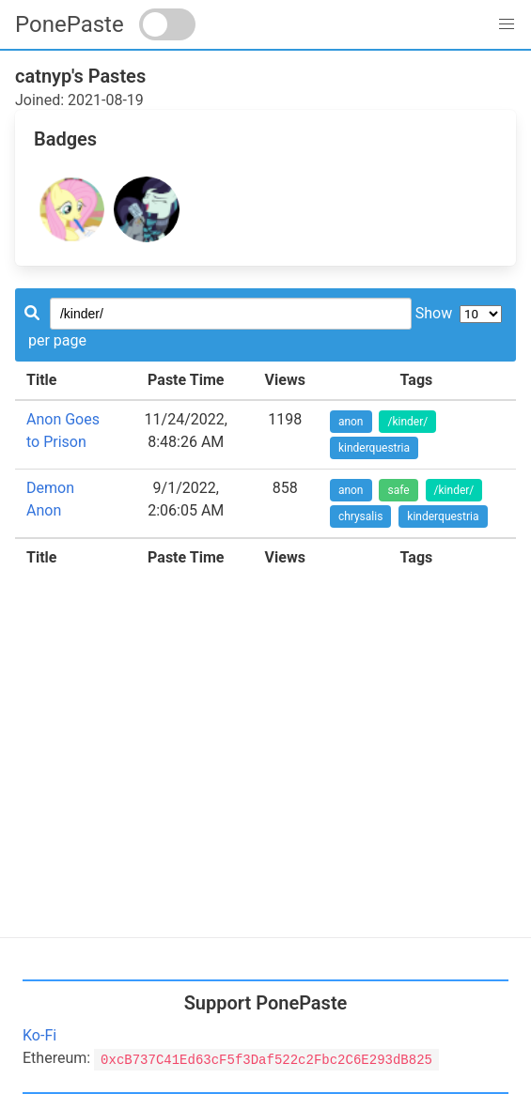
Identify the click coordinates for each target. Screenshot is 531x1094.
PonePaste (69, 24)
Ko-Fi (39, 1035)
